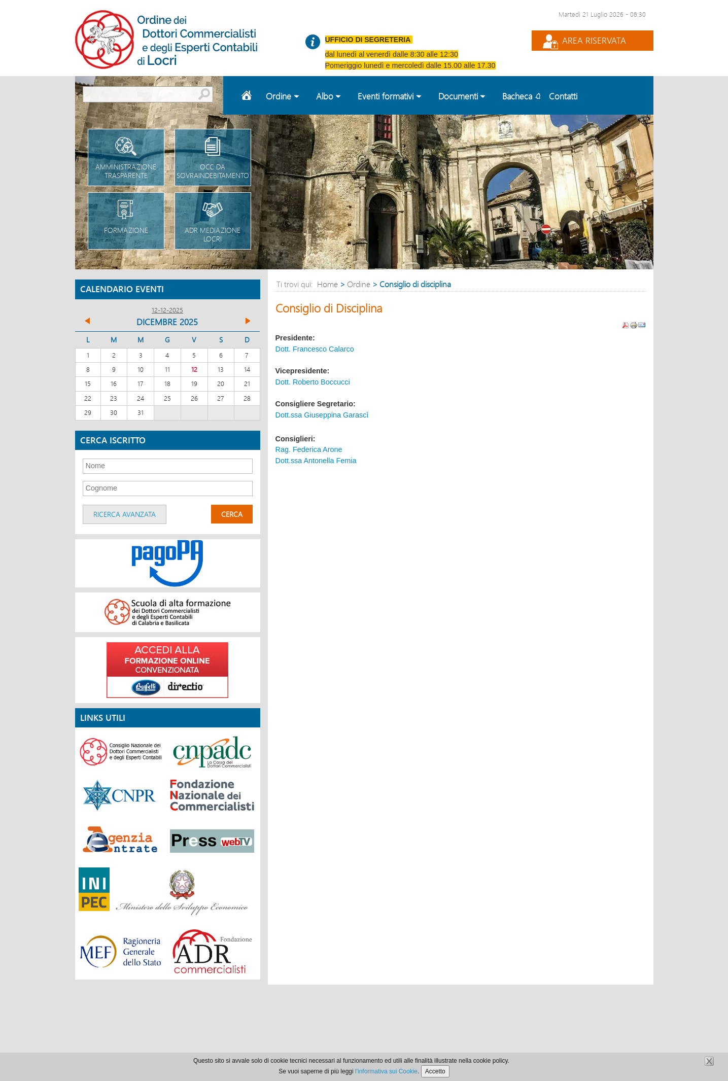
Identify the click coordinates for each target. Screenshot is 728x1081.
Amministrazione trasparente (126, 154)
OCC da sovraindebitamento (213, 154)
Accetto (435, 1071)
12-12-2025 (167, 310)
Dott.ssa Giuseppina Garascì (322, 415)
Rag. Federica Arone (308, 449)
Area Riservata (594, 40)
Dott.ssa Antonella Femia (316, 461)
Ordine (358, 284)
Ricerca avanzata (124, 514)
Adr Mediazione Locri (213, 218)
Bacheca (517, 96)
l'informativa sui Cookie (386, 1071)
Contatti (563, 96)
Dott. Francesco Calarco (314, 349)
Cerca (231, 514)
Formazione (126, 214)
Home (248, 95)
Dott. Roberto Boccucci (312, 382)
